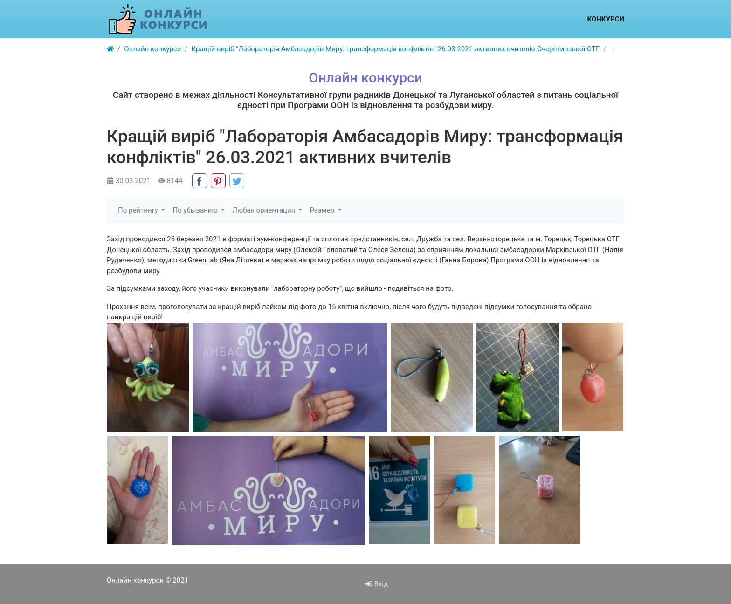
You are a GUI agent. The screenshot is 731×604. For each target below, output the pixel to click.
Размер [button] (323, 210)
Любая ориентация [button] (264, 210)
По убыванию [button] (195, 210)
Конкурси (605, 19)
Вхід (377, 584)
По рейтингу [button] (139, 210)
